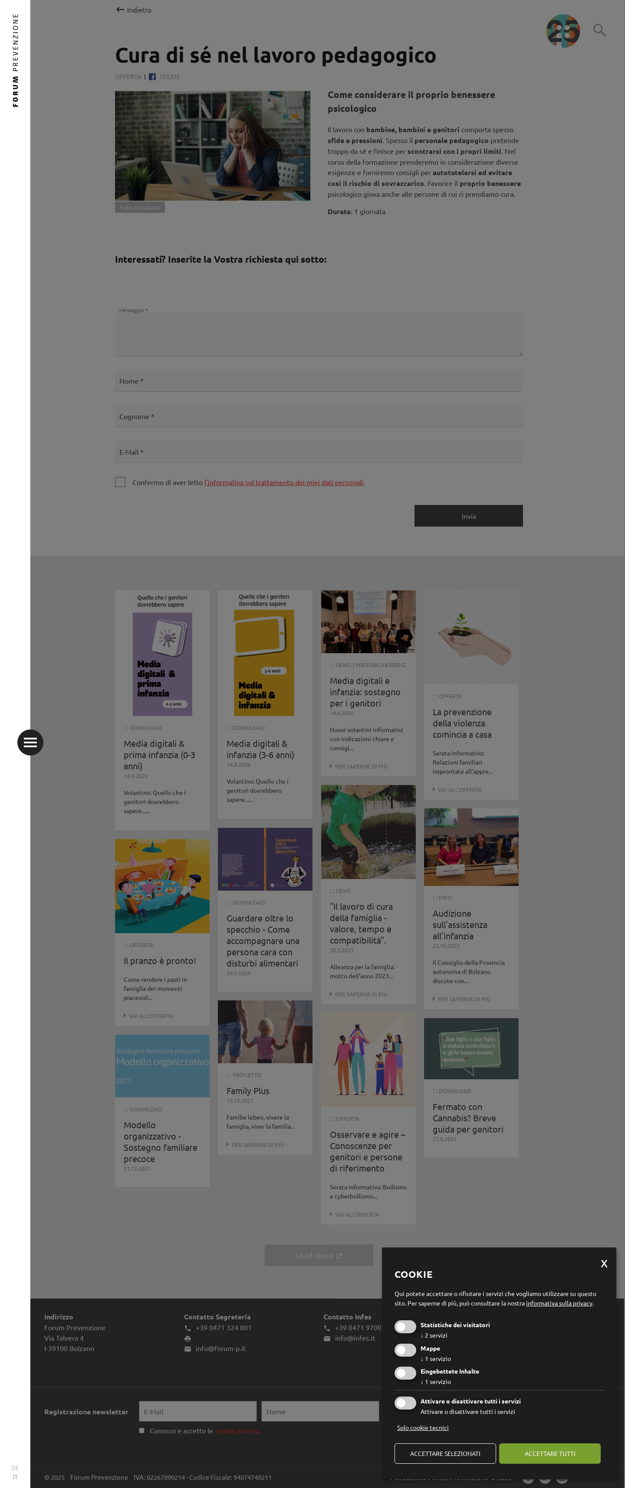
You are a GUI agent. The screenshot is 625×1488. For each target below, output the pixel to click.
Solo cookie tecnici (423, 1427)
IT (15, 1477)
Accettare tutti (550, 1453)
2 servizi (434, 1335)
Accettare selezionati (445, 1453)
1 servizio (436, 1358)
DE (15, 1468)
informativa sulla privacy (559, 1303)
